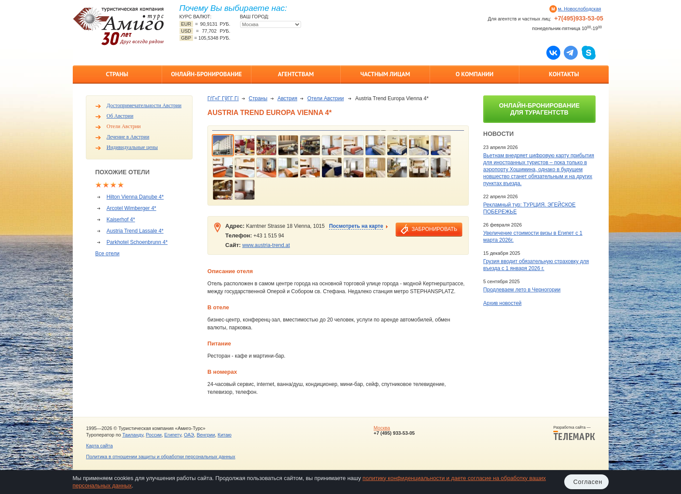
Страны (117, 74)
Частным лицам (385, 74)
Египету (172, 434)
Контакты (564, 74)
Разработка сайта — (574, 433)
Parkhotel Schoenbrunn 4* (137, 242)
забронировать (434, 229)
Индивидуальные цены (132, 147)
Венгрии (206, 434)
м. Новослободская (579, 8)
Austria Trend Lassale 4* (135, 231)
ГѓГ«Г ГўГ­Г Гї (223, 98)
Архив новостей (502, 303)
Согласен (588, 481)
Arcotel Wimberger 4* (131, 208)
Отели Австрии (124, 126)
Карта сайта (99, 445)
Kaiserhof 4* (121, 220)
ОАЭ (189, 434)
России (154, 434)
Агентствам (296, 74)
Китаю (224, 434)
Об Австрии (120, 116)
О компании (475, 74)
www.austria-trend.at (266, 245)
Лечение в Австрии (128, 137)
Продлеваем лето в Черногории (521, 290)
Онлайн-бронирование (206, 74)
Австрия (288, 98)
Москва (381, 427)
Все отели (107, 253)
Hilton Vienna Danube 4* (135, 197)
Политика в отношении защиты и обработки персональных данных (160, 456)
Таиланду (132, 434)
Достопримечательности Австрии (144, 105)
